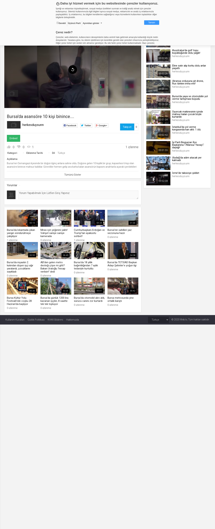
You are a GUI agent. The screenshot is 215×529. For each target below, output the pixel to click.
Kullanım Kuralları (15, 318)
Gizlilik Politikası (36, 318)
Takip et (126, 126)
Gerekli (61, 23)
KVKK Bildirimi (55, 318)
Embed (15, 137)
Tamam (151, 22)
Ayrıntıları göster (91, 23)
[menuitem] (13, 92)
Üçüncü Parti (74, 23)
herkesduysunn (34, 124)
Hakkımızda (72, 318)
